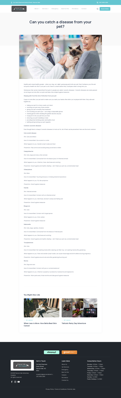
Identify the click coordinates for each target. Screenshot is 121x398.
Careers (64, 375)
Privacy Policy (50, 389)
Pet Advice (75, 9)
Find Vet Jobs (71, 389)
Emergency (55, 9)
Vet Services (65, 367)
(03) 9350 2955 (103, 2)
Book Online (105, 9)
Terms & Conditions (61, 389)
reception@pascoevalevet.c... (45, 374)
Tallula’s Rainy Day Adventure (74, 323)
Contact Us (65, 380)
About (36, 9)
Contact (84, 9)
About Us (64, 364)
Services (45, 9)
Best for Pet (65, 9)
